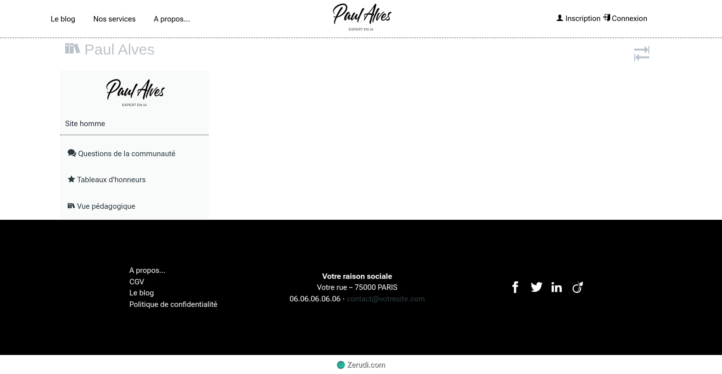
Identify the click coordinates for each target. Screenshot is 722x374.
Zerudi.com (361, 364)
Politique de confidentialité (173, 304)
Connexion (625, 18)
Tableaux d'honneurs (107, 179)
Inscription (578, 18)
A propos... (172, 19)
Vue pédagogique (101, 206)
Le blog (63, 19)
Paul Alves (119, 49)
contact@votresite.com (386, 298)
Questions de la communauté (121, 153)
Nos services (114, 19)
